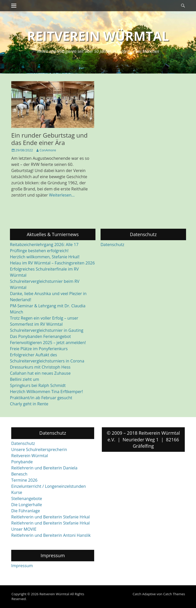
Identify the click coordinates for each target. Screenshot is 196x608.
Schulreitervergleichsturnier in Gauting (46, 330)
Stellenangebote (26, 498)
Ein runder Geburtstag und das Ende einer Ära (49, 139)
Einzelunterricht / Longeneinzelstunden (48, 486)
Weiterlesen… (62, 195)
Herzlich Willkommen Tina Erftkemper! (46, 391)
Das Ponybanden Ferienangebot (40, 336)
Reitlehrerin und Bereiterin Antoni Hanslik (51, 535)
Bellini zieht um (24, 379)
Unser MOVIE (23, 529)
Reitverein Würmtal (98, 36)
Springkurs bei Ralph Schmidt (38, 385)
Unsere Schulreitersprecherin (39, 449)
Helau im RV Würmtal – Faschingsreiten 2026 (52, 263)
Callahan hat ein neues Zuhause (40, 373)
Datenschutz (112, 244)
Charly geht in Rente (29, 404)
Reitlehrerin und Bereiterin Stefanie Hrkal (50, 517)
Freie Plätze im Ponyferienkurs (39, 348)
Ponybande (22, 462)
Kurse (16, 492)
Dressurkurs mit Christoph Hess (40, 367)
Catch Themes (174, 594)
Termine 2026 (24, 480)
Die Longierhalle (26, 504)
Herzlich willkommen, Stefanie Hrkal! (44, 257)
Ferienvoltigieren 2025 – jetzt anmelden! (48, 342)
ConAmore (48, 150)
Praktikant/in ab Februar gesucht (41, 397)
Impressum (22, 565)
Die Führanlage (25, 511)
